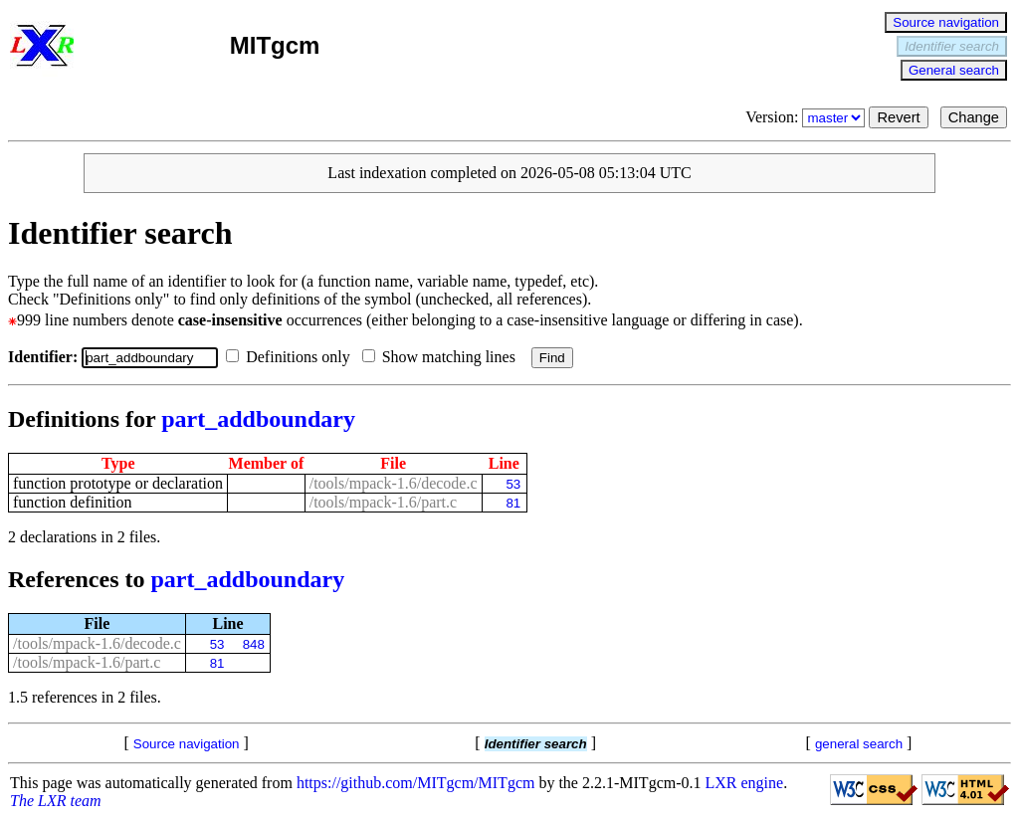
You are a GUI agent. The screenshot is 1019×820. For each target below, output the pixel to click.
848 (254, 644)
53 (513, 484)
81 (513, 503)
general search (859, 743)
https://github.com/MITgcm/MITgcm (416, 782)
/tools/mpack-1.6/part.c (383, 502)
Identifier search (952, 46)
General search (954, 70)
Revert (898, 117)
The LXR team (56, 800)
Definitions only (291, 356)
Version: (807, 116)
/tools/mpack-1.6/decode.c (393, 483)
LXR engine (745, 782)
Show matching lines (442, 356)
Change (973, 117)
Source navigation (946, 22)
